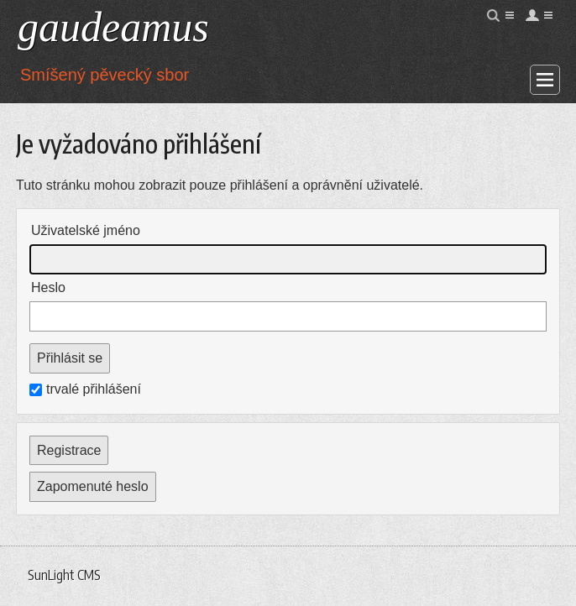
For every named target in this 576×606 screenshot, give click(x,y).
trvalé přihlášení (85, 389)
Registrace (69, 450)
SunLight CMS (64, 575)
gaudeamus (113, 26)
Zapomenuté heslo (93, 486)
